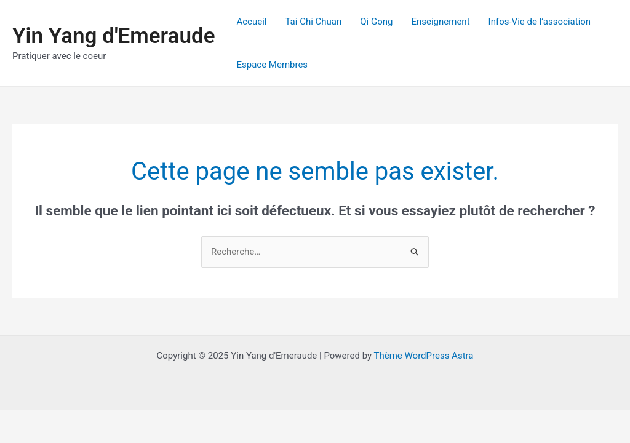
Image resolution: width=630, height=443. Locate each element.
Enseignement (440, 21)
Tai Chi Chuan (313, 21)
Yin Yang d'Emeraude (113, 36)
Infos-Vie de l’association (539, 21)
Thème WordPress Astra (424, 355)
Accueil (251, 21)
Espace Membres (272, 64)
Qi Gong (376, 21)
